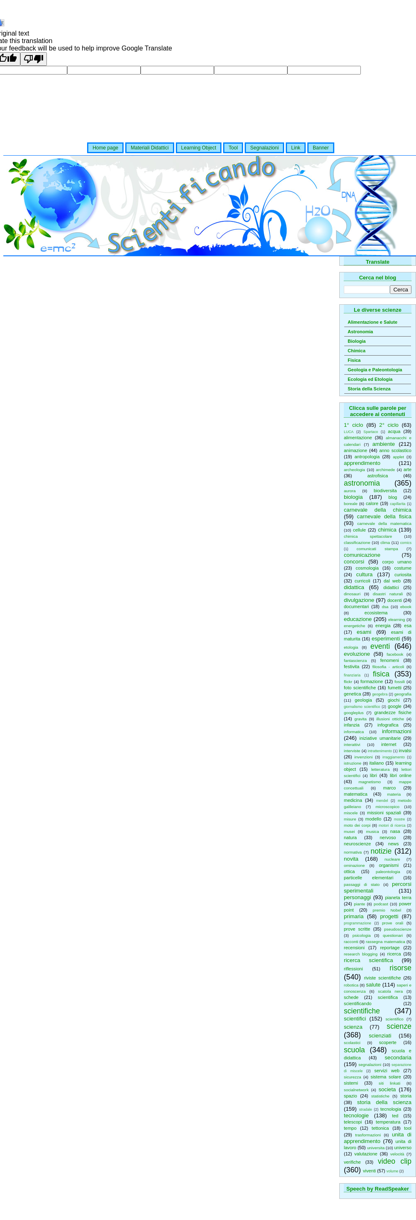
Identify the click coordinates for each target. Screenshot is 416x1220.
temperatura (388, 1121)
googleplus (354, 712)
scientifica (388, 997)
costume (402, 567)
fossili (399, 681)
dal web (392, 580)
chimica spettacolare (368, 536)
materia (394, 794)
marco (389, 787)
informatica (354, 731)
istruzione (352, 763)
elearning (396, 619)
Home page (105, 148)
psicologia (362, 935)
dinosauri (352, 594)
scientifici (355, 1018)
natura (350, 837)
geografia (402, 694)
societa (387, 1089)
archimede (385, 469)
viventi (369, 1170)
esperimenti (386, 638)
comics (405, 543)
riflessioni (353, 968)
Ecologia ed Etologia (370, 379)
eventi (380, 646)
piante (359, 904)
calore (372, 503)
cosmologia (367, 567)
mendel (382, 801)
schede (351, 997)
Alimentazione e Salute (372, 322)
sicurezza (352, 1077)
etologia (351, 647)
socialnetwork (356, 1090)
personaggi (357, 897)
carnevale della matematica (384, 523)
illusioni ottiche (390, 719)
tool (407, 1128)
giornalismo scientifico (362, 707)
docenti (394, 600)
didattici (391, 587)
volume (392, 1171)
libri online (400, 775)
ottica (349, 871)
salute (373, 985)
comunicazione (362, 555)
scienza (353, 1027)
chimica (387, 530)
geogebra (379, 694)
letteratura (380, 769)
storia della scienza (384, 1102)
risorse (400, 968)
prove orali (392, 923)
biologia (353, 497)
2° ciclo (389, 425)
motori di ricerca (392, 825)
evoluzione (357, 654)
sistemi (351, 1082)
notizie (381, 851)
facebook (395, 654)
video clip (394, 1161)
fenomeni (389, 660)
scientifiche (362, 1011)
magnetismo (370, 782)
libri (373, 775)
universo (402, 1147)
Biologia (356, 341)
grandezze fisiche (392, 712)
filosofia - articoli (388, 666)
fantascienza (355, 660)
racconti (351, 941)
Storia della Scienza (369, 388)
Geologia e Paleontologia (375, 369)
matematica (355, 794)
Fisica (354, 360)
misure (350, 819)
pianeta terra (398, 897)
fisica (381, 674)
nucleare (392, 859)
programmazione (357, 923)
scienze (399, 1026)
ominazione (354, 865)
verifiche (352, 1162)
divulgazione (359, 600)
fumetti (394, 687)
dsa (385, 606)
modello (373, 818)
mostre (399, 819)
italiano (377, 762)
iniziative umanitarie (380, 738)
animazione (355, 450)
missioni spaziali (384, 812)
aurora (350, 490)
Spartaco (370, 432)
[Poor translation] (33, 59)
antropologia (367, 456)
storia (405, 1095)
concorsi (354, 561)
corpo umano (397, 561)
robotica (351, 985)
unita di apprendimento (377, 1137)
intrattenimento (380, 751)
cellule (359, 529)
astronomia (362, 483)
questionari (393, 935)
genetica (352, 693)
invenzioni (364, 757)
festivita (351, 666)
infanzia (352, 724)
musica (372, 831)
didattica (354, 587)
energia (383, 625)
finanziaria (352, 675)
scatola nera (390, 991)
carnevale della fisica (384, 516)
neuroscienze (357, 843)
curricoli (362, 580)
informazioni (396, 731)
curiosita (402, 574)
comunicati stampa (377, 548)
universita (375, 1147)
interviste (352, 750)
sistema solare (385, 1076)
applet (398, 457)
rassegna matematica (385, 941)
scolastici (352, 1042)
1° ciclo (353, 425)
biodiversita (385, 490)
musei (349, 831)
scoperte (388, 1042)
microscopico (387, 806)
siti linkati (389, 1083)
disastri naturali (388, 594)
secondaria (397, 1057)
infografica (388, 724)
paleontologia (388, 871)
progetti (389, 916)
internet (389, 744)
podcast (381, 904)
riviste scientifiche (382, 977)
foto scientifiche (360, 687)
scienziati (380, 1035)
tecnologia (390, 1109)
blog (393, 497)
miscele (351, 813)
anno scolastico (395, 450)
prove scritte (357, 928)
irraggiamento (393, 757)
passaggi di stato (362, 884)
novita (351, 859)
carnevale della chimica (377, 510)
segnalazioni (369, 1064)
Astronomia (360, 331)
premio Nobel (386, 910)
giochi (394, 700)
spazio (350, 1095)
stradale (365, 1109)
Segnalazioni (264, 148)
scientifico (394, 1019)
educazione (358, 619)
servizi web (387, 1070)
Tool (233, 148)
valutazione (365, 1153)
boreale (351, 503)
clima (385, 542)
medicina (353, 800)
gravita (360, 719)
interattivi (352, 744)
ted (395, 1115)
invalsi (405, 750)
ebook (405, 606)
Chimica (356, 350)
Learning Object (199, 148)
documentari (356, 606)
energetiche (354, 625)
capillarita (397, 504)
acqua (394, 431)
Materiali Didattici (149, 148)
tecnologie (356, 1115)
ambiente (383, 444)
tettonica (380, 1128)
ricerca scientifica (368, 960)
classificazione (357, 542)
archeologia (354, 469)
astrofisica (377, 475)
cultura (364, 574)
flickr (348, 681)
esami (364, 632)
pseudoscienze (397, 929)
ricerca (394, 953)
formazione (371, 681)
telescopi (353, 1121)
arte (407, 469)
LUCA (348, 432)
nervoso (388, 837)
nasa (395, 831)
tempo (350, 1128)
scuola (354, 1050)
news (393, 843)
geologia (363, 700)
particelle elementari (368, 877)
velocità (397, 1154)
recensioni (354, 947)
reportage (389, 947)
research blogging (360, 954)
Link (295, 148)
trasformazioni (368, 1135)
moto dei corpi (357, 825)
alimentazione (358, 437)
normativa (353, 852)
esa (407, 625)
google (394, 706)
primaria (354, 916)
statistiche (380, 1096)
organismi (389, 865)
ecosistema (376, 612)
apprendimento (362, 463)
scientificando (358, 1003)
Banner (321, 148)
